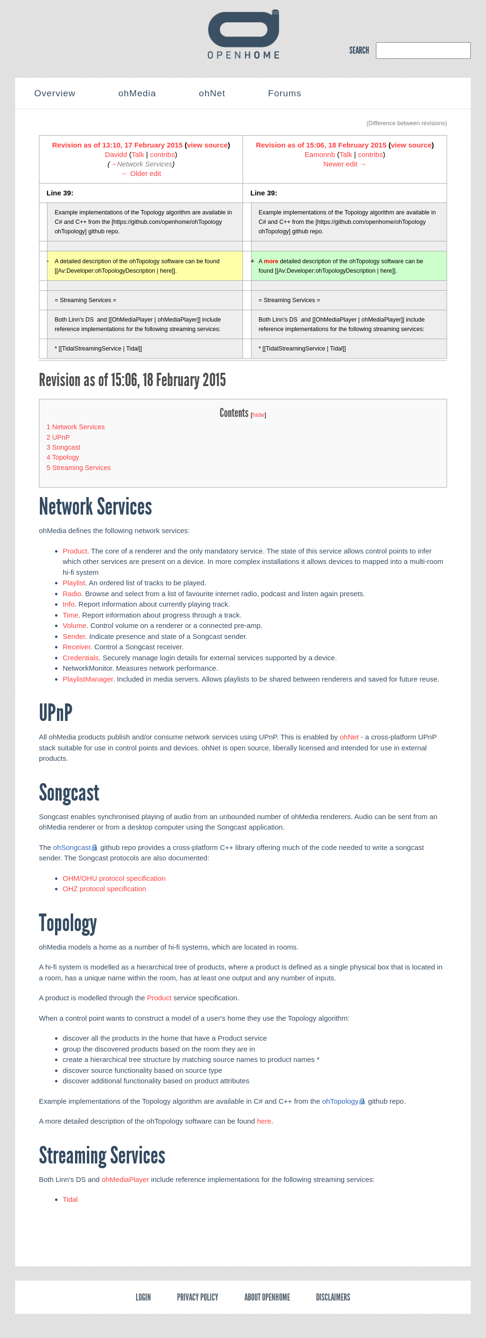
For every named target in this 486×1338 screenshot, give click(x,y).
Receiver (76, 647)
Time (70, 615)
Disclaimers (333, 1297)
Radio (72, 594)
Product (75, 551)
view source (207, 145)
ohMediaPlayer (125, 1179)
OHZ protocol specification (104, 889)
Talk (137, 154)
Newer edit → (344, 164)
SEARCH (359, 50)
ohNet (349, 737)
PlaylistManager (88, 679)
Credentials (81, 658)
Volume (74, 625)
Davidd (116, 154)
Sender (74, 636)
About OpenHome (267, 1297)
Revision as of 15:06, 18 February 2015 (321, 145)
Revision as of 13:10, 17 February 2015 (117, 145)
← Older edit (141, 173)
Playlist (74, 583)
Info (69, 604)
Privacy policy (197, 1297)
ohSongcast (72, 847)
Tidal (70, 1199)
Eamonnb (320, 154)
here (264, 1121)
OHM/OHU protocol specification (114, 878)
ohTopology (340, 1101)
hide (258, 414)
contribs (162, 154)
